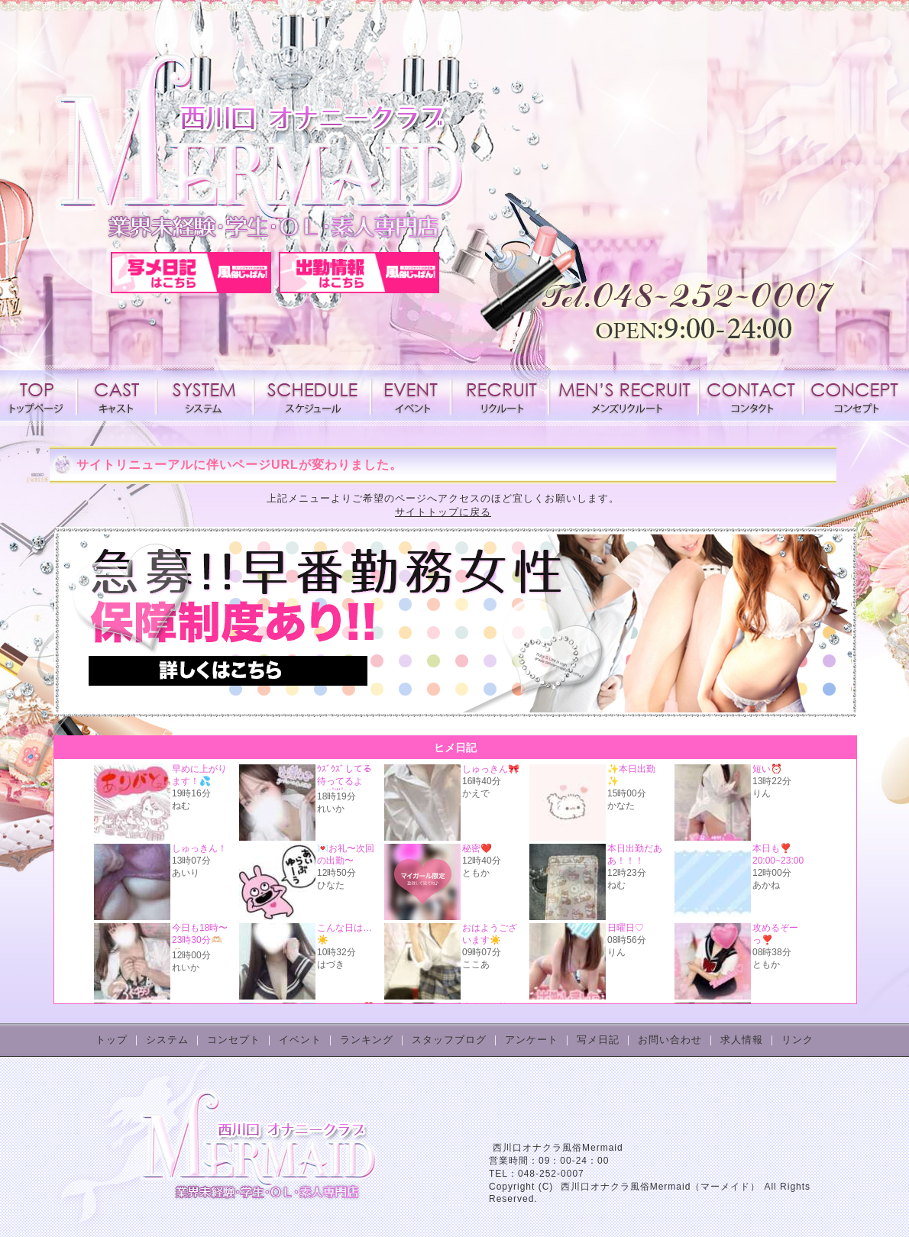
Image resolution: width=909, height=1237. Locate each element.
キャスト (117, 395)
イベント (411, 395)
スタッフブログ (449, 1039)
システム (205, 395)
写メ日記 (598, 1039)
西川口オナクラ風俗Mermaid (558, 1147)
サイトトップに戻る (443, 512)
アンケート (531, 1039)
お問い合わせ (670, 1039)
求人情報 (500, 395)
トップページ (39, 395)
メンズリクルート (624, 395)
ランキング (366, 1039)
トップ (111, 1039)
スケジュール (312, 395)
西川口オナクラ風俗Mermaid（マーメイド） (661, 1186)
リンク (797, 1039)
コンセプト (853, 395)
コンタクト (751, 395)
